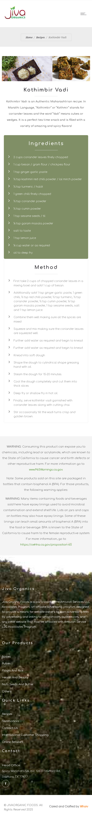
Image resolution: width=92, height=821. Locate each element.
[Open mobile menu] (84, 14)
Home (29, 37)
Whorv (84, 806)
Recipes (40, 37)
